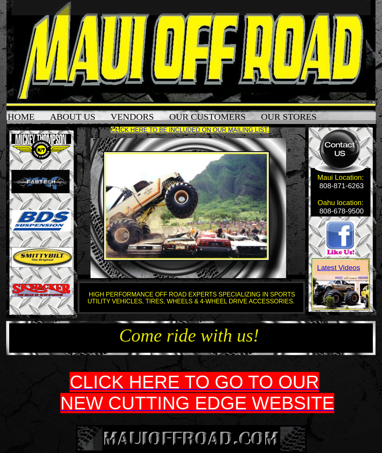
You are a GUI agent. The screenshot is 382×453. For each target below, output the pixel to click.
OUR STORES (289, 117)
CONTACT (29, 126)
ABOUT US (73, 117)
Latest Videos (338, 268)
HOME (21, 117)
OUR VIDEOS (92, 126)
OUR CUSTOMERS (207, 117)
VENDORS (132, 117)
